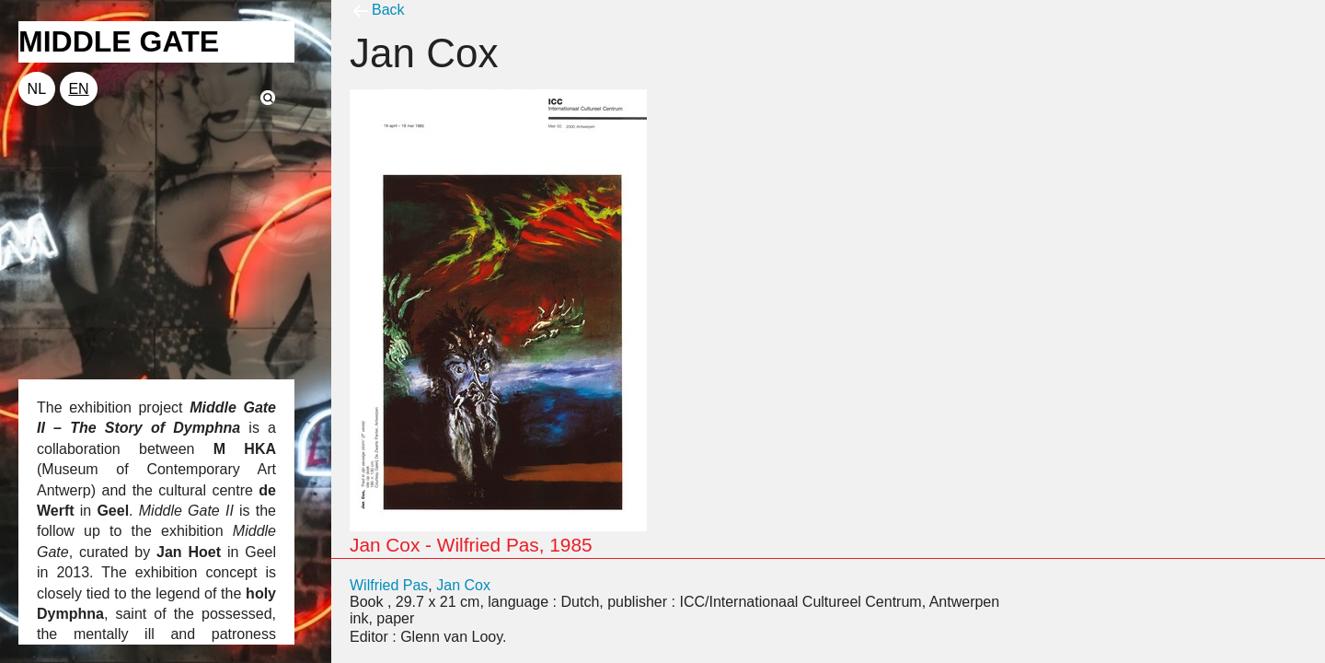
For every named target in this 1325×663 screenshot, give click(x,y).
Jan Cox (463, 585)
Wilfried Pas (389, 585)
